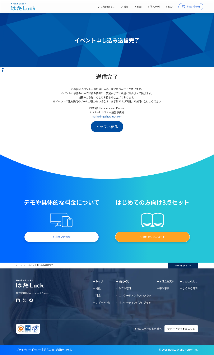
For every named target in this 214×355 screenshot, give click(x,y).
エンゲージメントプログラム (135, 295)
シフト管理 (125, 288)
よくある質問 (189, 288)
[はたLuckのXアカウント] (25, 300)
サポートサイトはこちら (181, 329)
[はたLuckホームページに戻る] (23, 6)
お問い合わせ (191, 6)
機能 (126, 6)
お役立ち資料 (166, 281)
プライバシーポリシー (28, 349)
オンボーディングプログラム (135, 302)
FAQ (170, 6)
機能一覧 (124, 281)
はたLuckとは (108, 6)
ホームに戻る (181, 265)
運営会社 (49, 349)
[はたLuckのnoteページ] (18, 300)
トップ (99, 281)
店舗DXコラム (64, 349)
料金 (139, 6)
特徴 (98, 288)
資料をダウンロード (154, 237)
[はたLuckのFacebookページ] (31, 300)
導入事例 (154, 6)
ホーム (19, 265)
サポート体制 (103, 302)
